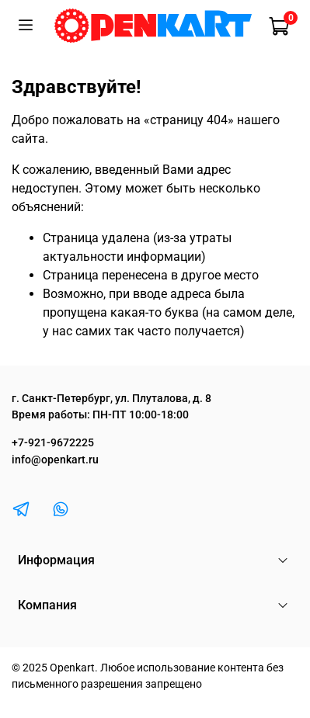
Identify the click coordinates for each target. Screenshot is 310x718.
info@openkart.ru (55, 460)
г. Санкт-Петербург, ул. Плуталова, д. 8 (111, 398)
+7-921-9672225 (53, 442)
